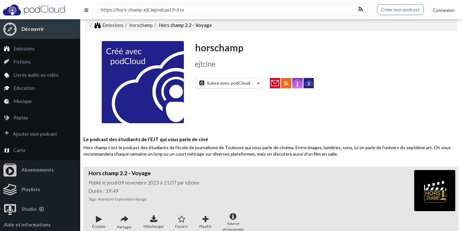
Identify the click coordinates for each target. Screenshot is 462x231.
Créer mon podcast (400, 9)
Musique (16, 101)
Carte (13, 150)
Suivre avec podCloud (224, 83)
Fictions (15, 61)
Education (17, 88)
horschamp (141, 25)
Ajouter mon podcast (28, 134)
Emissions (17, 48)
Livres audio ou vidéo (29, 74)
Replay (14, 117)
